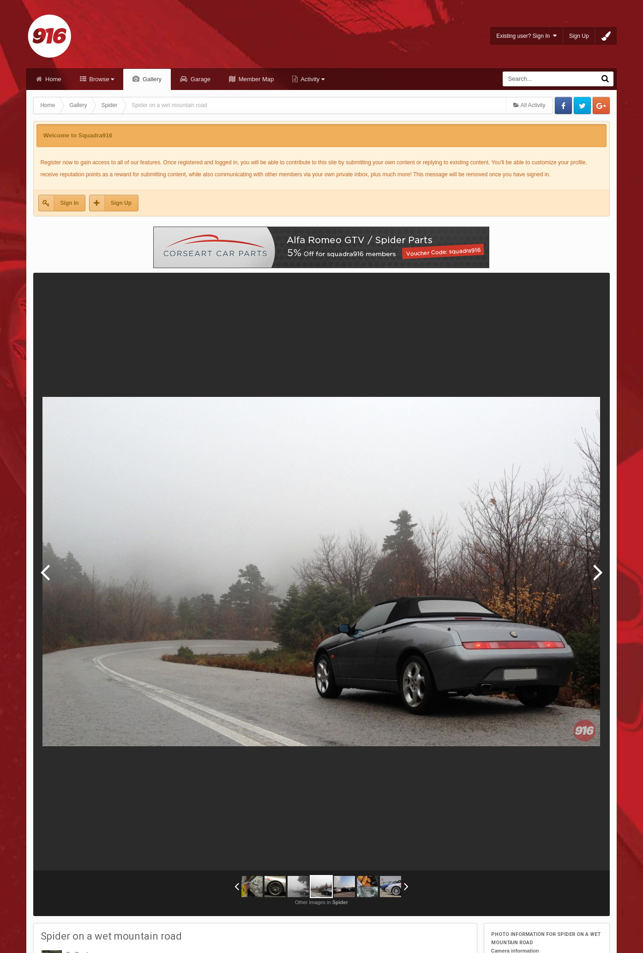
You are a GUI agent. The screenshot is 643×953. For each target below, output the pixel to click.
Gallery (151, 79)
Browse (101, 79)
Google (601, 105)
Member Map (255, 79)
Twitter (582, 105)
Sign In (69, 203)
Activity (312, 79)
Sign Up (579, 36)
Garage (199, 79)
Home (52, 79)
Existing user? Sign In (526, 35)
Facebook (563, 105)
